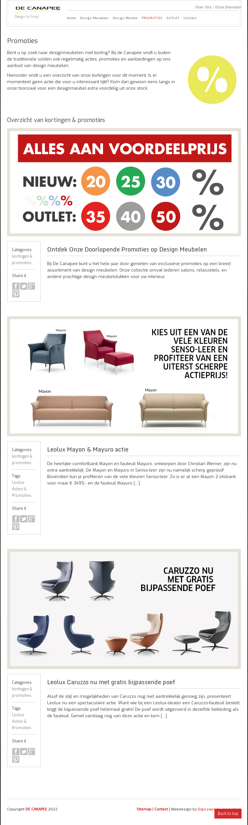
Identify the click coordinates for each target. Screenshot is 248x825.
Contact (190, 18)
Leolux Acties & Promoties (21, 489)
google (31, 286)
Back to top (228, 813)
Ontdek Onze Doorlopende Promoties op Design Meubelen (127, 249)
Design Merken (125, 18)
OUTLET (173, 18)
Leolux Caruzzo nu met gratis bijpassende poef (111, 682)
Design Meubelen (94, 18)
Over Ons (203, 7)
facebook (15, 286)
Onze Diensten (228, 7)
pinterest (15, 293)
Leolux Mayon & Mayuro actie (88, 449)
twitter (23, 286)
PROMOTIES (152, 18)
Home (71, 18)
